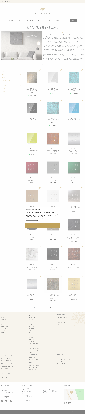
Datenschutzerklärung (32, 209)
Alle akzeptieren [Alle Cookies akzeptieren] (54, 214)
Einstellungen (33, 214)
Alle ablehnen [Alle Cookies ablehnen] (42, 214)
